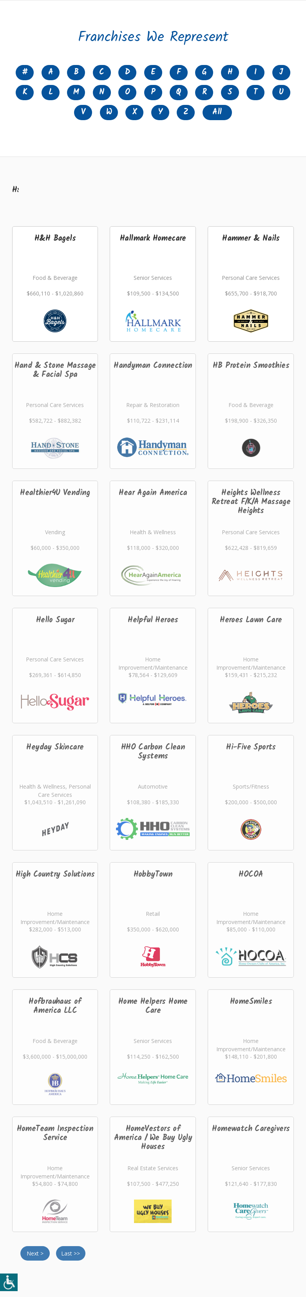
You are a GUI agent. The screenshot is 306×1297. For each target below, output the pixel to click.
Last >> (70, 1253)
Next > (35, 1253)
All (216, 112)
